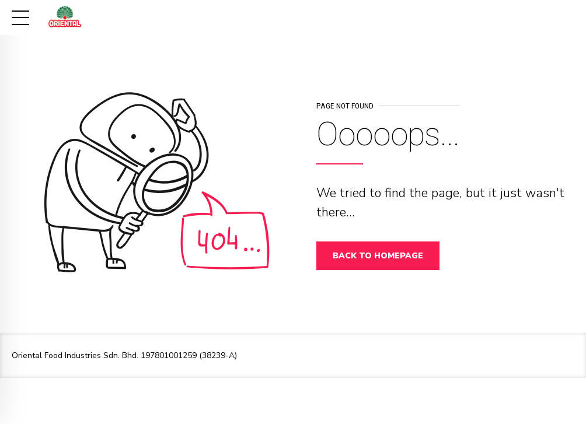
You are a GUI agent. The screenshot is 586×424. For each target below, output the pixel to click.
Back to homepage (378, 255)
